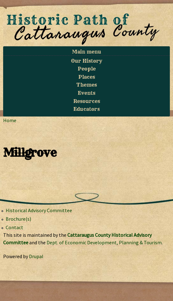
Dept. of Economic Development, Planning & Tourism (104, 242)
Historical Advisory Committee (39, 210)
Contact (14, 227)
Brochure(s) (18, 219)
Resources (86, 101)
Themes (86, 85)
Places (86, 77)
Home (9, 120)
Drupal (36, 256)
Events (86, 93)
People (87, 68)
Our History (86, 61)
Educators (86, 109)
